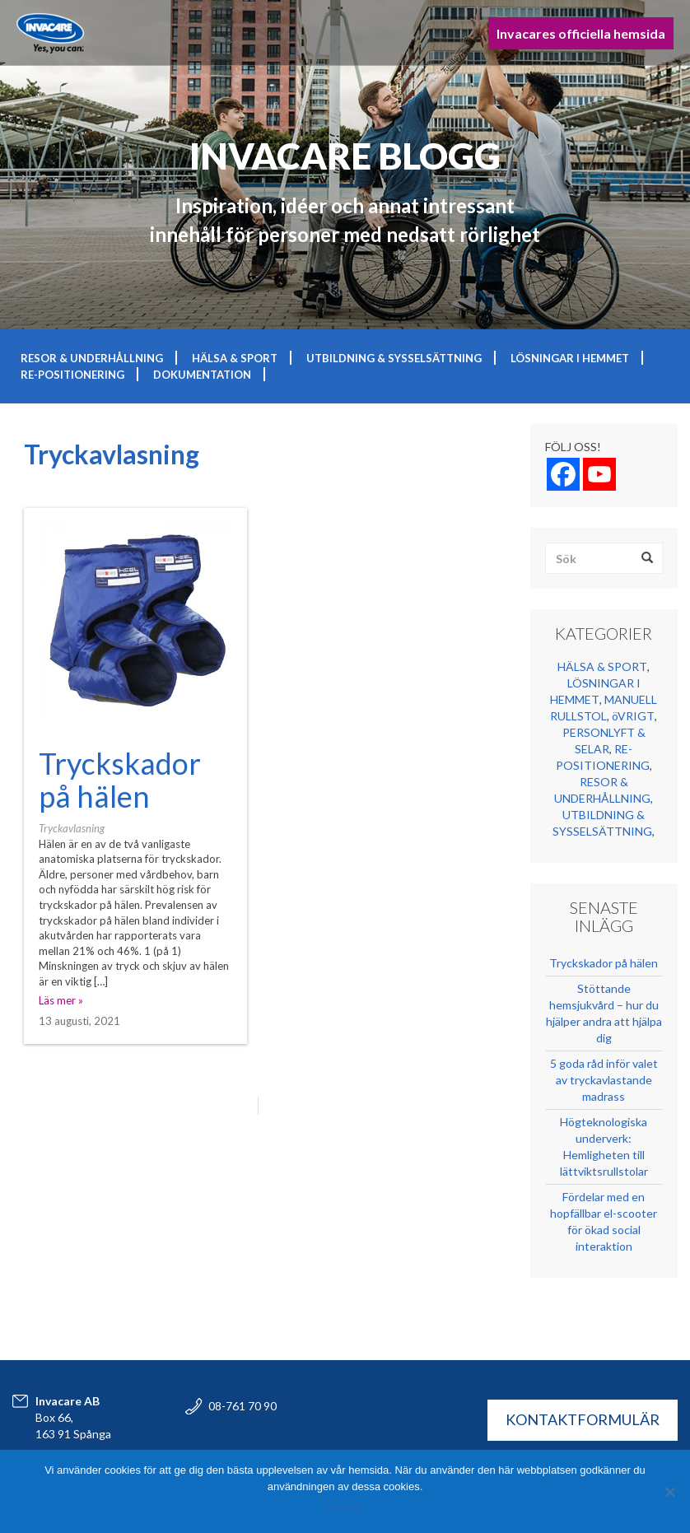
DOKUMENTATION (202, 374)
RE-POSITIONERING (72, 374)
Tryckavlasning (72, 828)
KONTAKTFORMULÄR (583, 1419)
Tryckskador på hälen (120, 779)
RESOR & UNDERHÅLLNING (92, 358)
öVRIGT (633, 716)
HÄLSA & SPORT (234, 358)
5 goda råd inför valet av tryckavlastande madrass (604, 1079)
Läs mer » (61, 1000)
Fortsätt (345, 1508)
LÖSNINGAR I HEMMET (570, 358)
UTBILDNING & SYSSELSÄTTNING (394, 358)
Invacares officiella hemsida (581, 33)
